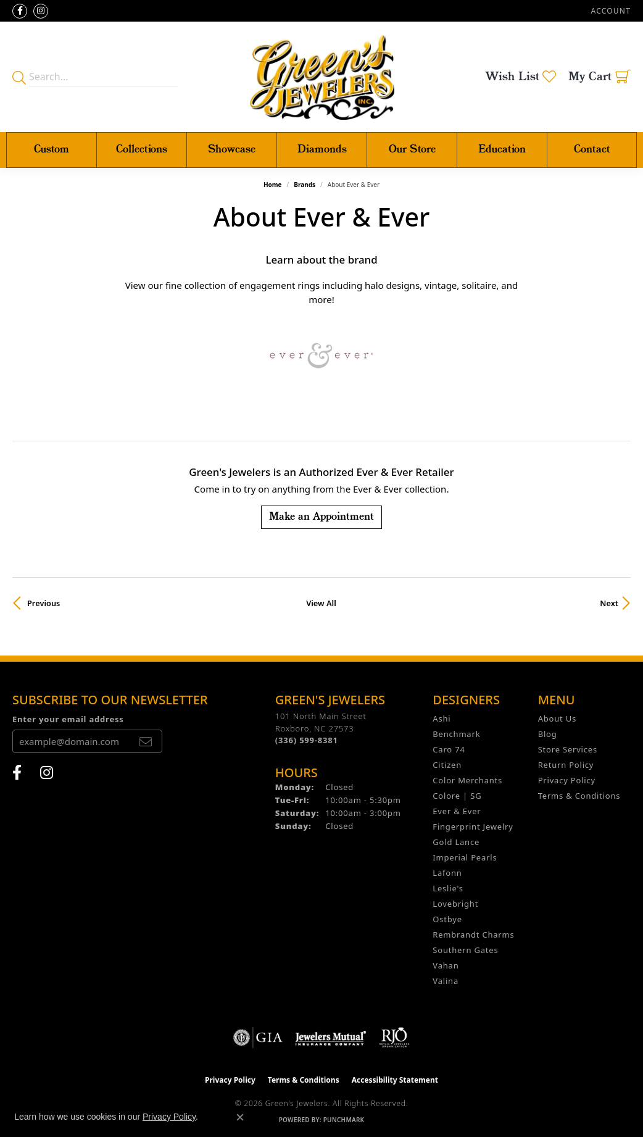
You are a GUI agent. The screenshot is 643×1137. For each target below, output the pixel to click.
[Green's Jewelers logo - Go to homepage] (322, 77)
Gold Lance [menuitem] (456, 842)
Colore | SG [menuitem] (457, 795)
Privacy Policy (566, 780)
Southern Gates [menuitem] (465, 950)
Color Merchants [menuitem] (467, 780)
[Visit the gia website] (258, 1037)
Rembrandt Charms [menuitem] (473, 934)
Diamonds (322, 149)
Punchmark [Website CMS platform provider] (344, 1119)
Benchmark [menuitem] (456, 733)
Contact (592, 149)
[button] (610, 11)
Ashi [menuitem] (441, 718)
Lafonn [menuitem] (447, 872)
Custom (51, 149)
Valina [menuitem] (445, 980)
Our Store (412, 149)
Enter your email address (68, 719)
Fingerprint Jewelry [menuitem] (473, 826)
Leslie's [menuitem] (448, 888)
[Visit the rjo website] (394, 1037)
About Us (557, 718)
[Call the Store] (306, 740)
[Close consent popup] (240, 1117)
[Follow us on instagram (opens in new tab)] (40, 11)
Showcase (231, 149)
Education (502, 149)
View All (321, 603)
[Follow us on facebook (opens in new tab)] (19, 11)
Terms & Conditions (579, 795)
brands (304, 184)
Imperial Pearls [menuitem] (465, 857)
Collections (141, 149)
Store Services (567, 749)
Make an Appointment (321, 517)
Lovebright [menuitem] (455, 903)
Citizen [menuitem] (447, 764)
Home (272, 184)
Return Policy (566, 764)
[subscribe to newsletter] (146, 741)
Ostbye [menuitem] (447, 919)
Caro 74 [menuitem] (449, 749)
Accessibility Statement (395, 1080)
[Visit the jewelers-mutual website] (330, 1037)
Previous (43, 603)
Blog (547, 733)
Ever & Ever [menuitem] (457, 811)
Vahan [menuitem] (445, 965)
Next (609, 603)
